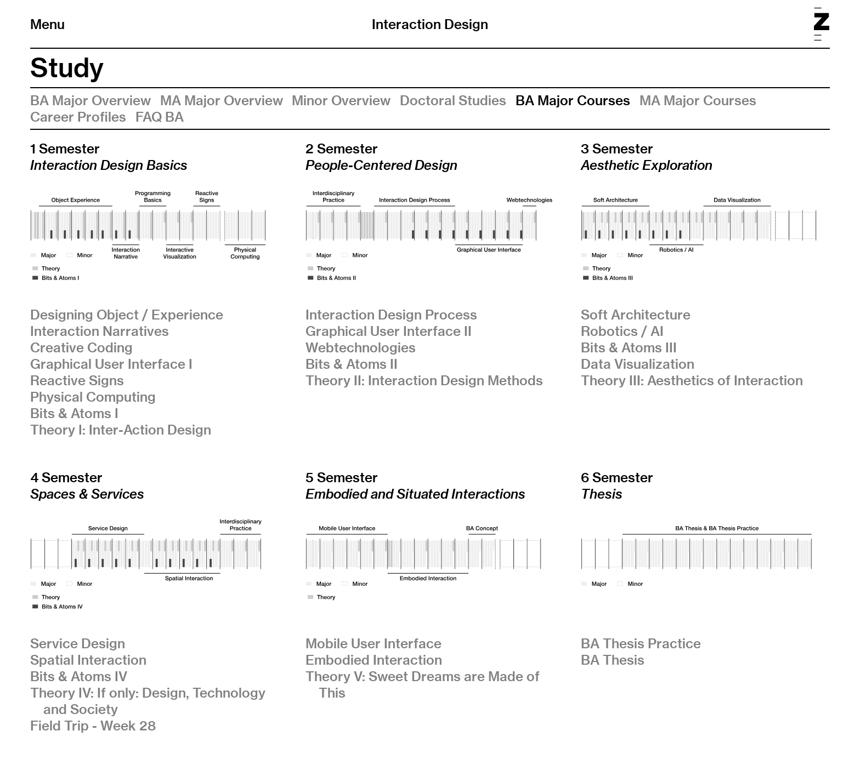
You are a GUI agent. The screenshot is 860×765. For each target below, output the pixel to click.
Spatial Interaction (88, 660)
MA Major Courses (698, 100)
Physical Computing (93, 397)
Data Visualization (637, 364)
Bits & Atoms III (629, 347)
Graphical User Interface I (111, 364)
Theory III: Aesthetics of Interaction (692, 380)
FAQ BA (159, 117)
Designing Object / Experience (126, 314)
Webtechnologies (360, 347)
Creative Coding (81, 347)
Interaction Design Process (391, 314)
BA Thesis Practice (641, 643)
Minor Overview (341, 100)
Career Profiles (78, 117)
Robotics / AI (622, 331)
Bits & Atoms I (74, 413)
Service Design (77, 643)
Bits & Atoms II (351, 364)
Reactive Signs (77, 380)
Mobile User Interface (373, 643)
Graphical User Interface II (388, 331)
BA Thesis (612, 660)
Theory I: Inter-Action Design (120, 429)
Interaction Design (430, 24)
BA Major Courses (573, 100)
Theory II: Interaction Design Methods (424, 380)
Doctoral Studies (453, 100)
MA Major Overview (221, 100)
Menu (47, 24)
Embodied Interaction (373, 660)
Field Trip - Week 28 (93, 725)
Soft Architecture (636, 314)
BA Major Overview (90, 100)
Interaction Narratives (99, 331)
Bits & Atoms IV (78, 676)
